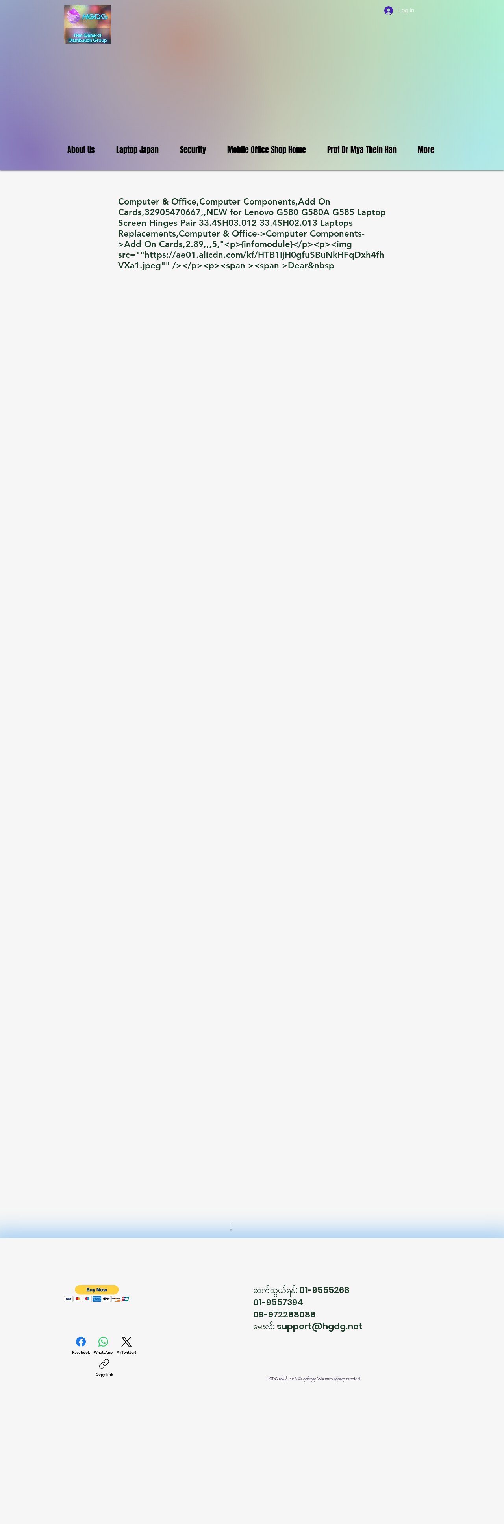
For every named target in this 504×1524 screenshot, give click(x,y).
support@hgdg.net (320, 1326)
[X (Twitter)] (126, 1346)
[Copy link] (104, 1368)
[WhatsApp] (103, 1346)
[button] (97, 1293)
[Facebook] (81, 1346)
